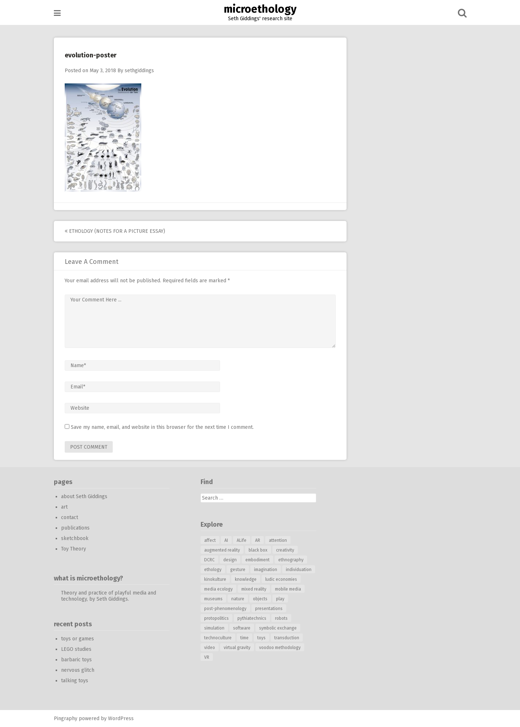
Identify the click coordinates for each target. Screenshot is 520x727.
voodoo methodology (280, 647)
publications (75, 528)
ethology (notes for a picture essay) (115, 231)
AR (257, 540)
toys (261, 637)
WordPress (121, 718)
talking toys (74, 681)
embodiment (257, 559)
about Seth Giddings (84, 496)
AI (226, 540)
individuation (298, 569)
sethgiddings (139, 71)
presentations (269, 608)
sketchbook (75, 538)
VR (206, 657)
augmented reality (222, 550)
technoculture (218, 637)
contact (69, 517)
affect (210, 540)
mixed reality (253, 589)
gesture (237, 569)
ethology (213, 569)
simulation (214, 628)
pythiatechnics (251, 618)
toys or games (77, 639)
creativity (285, 550)
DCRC (209, 559)
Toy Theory (73, 549)
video (209, 647)
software (241, 628)
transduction (286, 637)
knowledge (246, 579)
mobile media (288, 589)
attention (278, 540)
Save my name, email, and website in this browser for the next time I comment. (162, 427)
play (280, 598)
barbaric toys (76, 660)
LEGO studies (76, 649)
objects (260, 598)
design (230, 559)
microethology (260, 9)
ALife (241, 540)
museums (213, 598)
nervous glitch (77, 670)
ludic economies (281, 579)
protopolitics (216, 618)
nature (237, 598)
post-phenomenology (225, 608)
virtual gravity (237, 647)
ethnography (291, 559)
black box (258, 550)
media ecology (218, 589)
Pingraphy (65, 718)
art (64, 507)
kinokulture (215, 579)
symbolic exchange (278, 628)
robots (281, 618)
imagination (265, 569)
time (244, 637)
